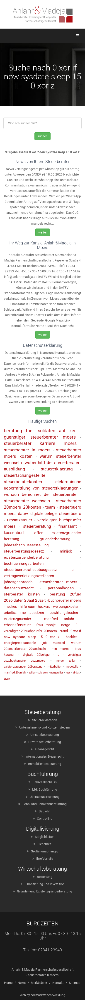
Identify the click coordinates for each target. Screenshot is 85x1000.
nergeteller (56, 672)
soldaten (42, 672)
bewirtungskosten (64, 613)
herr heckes (61, 649)
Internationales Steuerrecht (44, 756)
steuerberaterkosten (23, 481)
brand (63, 631)
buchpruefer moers (64, 600)
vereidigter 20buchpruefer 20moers (30, 631)
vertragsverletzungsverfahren (29, 575)
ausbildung (14, 469)
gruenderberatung (55, 539)
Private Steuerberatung (44, 742)
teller (32, 672)
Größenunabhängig (44, 851)
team (50, 507)
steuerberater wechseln (27, 500)
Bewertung (44, 877)
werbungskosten (66, 606)
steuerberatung (37, 526)
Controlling (44, 818)
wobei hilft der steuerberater (52, 462)
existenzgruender (17, 619)
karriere (47, 443)
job (44, 643)
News (22, 983)
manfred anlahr (59, 619)
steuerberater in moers (27, 449)
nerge (65, 625)
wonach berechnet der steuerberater (41, 494)
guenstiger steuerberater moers (40, 437)
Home (8, 983)
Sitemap (74, 983)
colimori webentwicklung (48, 995)
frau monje (46, 625)
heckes (11, 606)
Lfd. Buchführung (44, 789)
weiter (42, 232)
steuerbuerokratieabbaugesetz (30, 569)
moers (70, 443)
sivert (7, 678)
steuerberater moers (58, 582)
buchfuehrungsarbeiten (24, 563)
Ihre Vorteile (44, 858)
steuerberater (18, 443)
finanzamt (67, 526)
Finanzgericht (44, 749)
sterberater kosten (22, 594)
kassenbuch (15, 532)
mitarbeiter (54, 666)
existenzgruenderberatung (26, 557)
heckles (72, 637)
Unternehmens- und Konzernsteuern (44, 727)
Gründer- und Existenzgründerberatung (44, 891)
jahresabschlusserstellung (26, 545)
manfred (59, 643)
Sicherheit (44, 844)
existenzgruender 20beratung (23, 666)
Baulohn (45, 811)
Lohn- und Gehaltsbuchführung (44, 804)
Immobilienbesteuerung (44, 764)
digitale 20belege (36, 654)
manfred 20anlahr (15, 672)
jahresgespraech (18, 582)
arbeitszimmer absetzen (24, 613)
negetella (72, 666)
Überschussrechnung (45, 797)
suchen (42, 136)
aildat (76, 672)
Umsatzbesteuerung (44, 734)
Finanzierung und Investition (45, 884)
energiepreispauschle (20, 643)
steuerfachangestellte (24, 475)
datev (23, 513)
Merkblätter (39, 983)
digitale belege (43, 513)
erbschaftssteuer (17, 625)
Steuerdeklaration (44, 720)
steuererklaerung (57, 469)
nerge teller (65, 660)
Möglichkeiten (44, 837)
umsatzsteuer (19, 520)
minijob (66, 551)
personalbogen (61, 588)
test (68, 672)
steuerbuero (70, 513)
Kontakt (58, 983)
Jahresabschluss (45, 782)
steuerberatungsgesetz (24, 551)
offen (38, 532)
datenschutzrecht (19, 588)
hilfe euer (27, 606)
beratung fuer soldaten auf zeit (40, 430)
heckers (44, 606)
